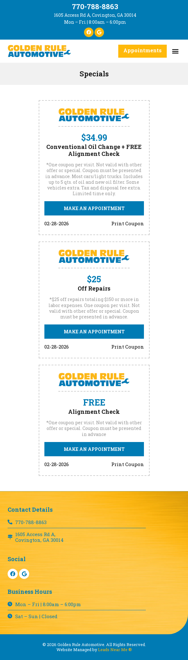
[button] (175, 51)
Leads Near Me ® (115, 649)
